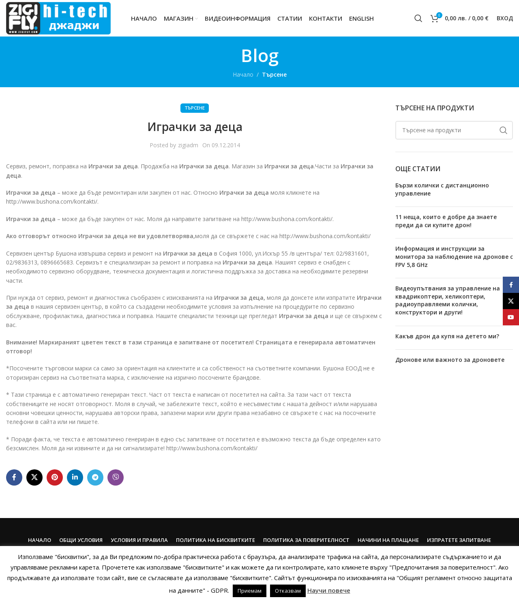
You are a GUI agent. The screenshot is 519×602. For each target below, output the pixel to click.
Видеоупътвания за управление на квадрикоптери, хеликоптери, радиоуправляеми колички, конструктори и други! (447, 300)
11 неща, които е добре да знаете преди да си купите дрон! (446, 221)
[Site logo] (58, 18)
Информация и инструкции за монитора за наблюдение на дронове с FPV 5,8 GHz (454, 256)
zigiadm (188, 145)
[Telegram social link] (95, 477)
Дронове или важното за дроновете (449, 359)
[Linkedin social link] (75, 477)
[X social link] (34, 477)
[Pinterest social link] (55, 477)
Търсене (274, 74)
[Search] (418, 18)
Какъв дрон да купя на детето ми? (447, 336)
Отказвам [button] (288, 590)
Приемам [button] (250, 590)
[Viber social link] (115, 477)
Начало (243, 74)
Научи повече (328, 590)
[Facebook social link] (14, 477)
